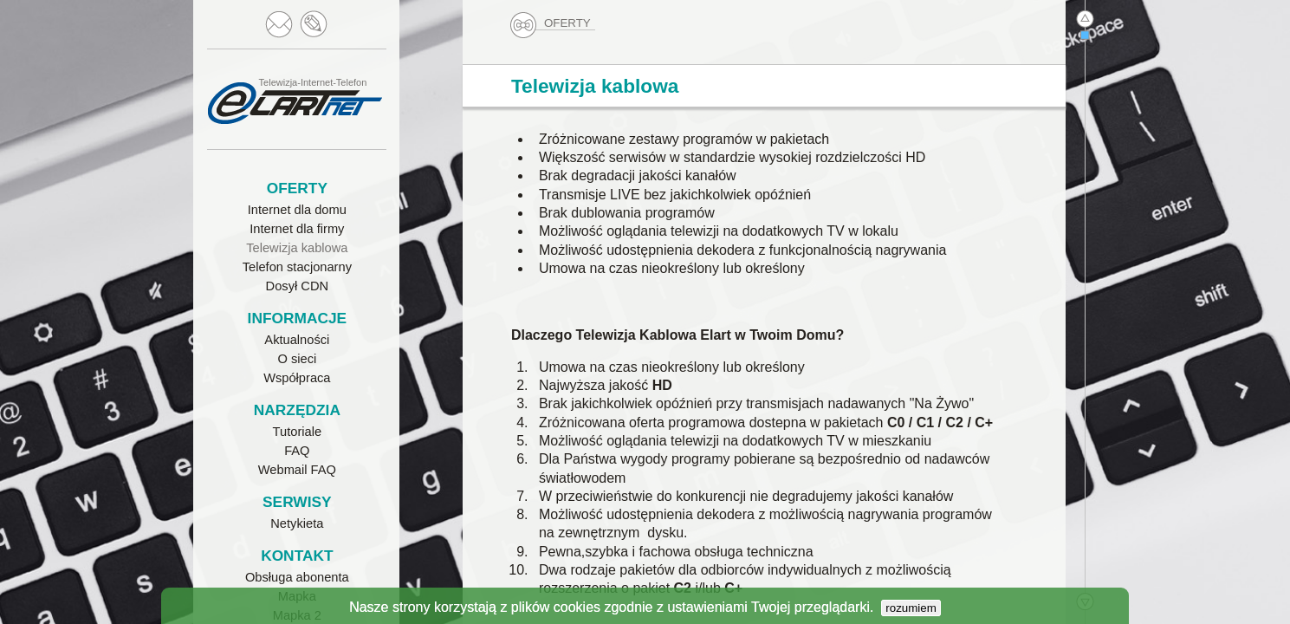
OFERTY (552, 23)
